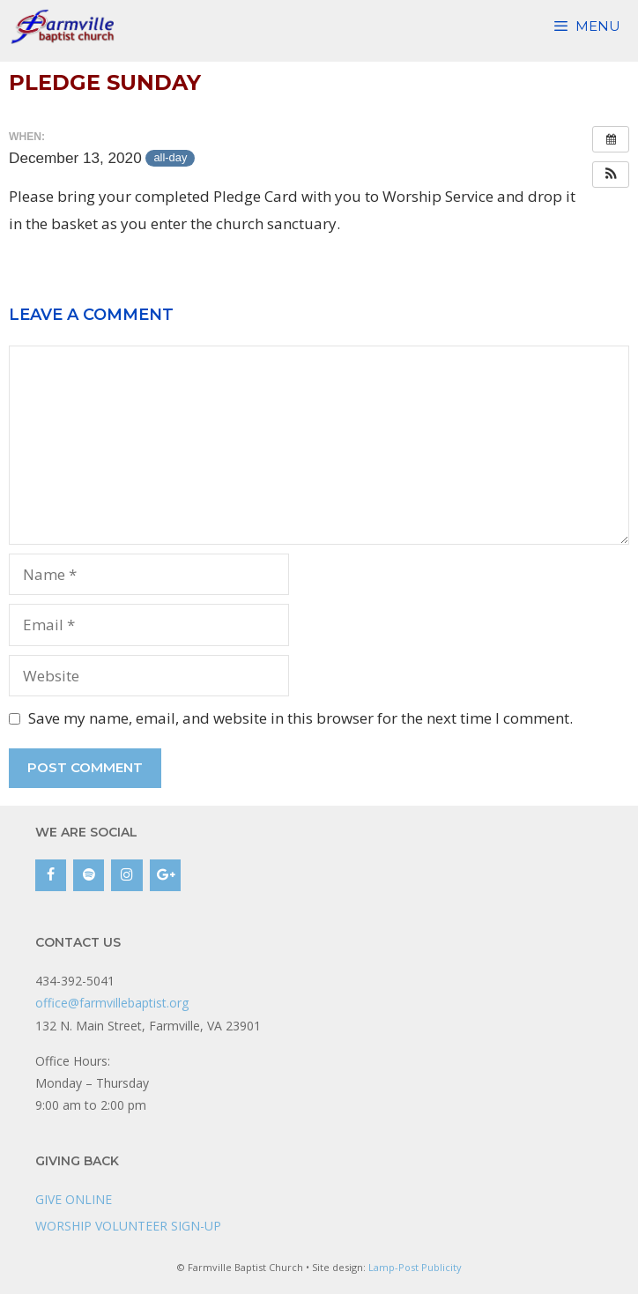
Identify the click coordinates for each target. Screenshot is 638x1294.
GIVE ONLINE (73, 1199)
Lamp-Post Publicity (415, 1267)
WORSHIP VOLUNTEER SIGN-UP (128, 1225)
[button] (610, 174)
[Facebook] (50, 875)
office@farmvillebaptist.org (112, 1002)
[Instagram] (126, 875)
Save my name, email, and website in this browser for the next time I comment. (300, 718)
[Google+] (165, 875)
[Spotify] (88, 875)
